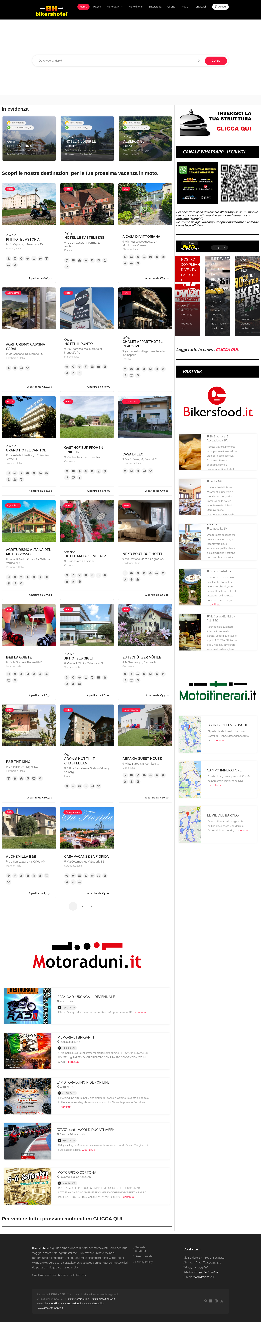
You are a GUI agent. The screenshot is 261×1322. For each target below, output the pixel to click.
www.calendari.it (93, 1303)
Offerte (171, 6)
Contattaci (200, 6)
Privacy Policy (144, 1261)
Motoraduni (113, 6)
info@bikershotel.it (203, 1277)
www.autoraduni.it (71, 1303)
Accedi (220, 6)
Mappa (97, 6)
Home (83, 6)
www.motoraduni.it (78, 1298)
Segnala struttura (140, 1249)
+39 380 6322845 (207, 1272)
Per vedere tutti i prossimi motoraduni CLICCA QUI (62, 1218)
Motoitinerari (136, 6)
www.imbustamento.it (50, 1307)
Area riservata (143, 1256)
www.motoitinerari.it (103, 1298)
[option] (29, 138)
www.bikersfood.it (47, 1303)
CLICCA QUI (227, 349)
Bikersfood (155, 6)
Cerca (216, 60)
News (184, 6)
